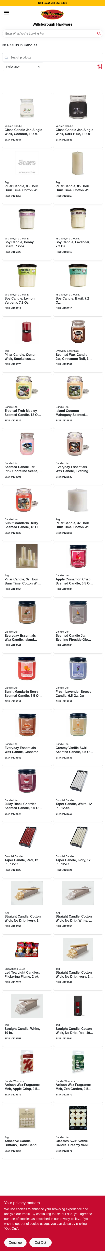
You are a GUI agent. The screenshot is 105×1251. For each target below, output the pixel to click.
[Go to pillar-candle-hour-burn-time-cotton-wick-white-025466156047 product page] (27, 176)
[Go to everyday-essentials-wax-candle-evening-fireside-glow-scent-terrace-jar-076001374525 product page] (78, 457)
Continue (15, 1242)
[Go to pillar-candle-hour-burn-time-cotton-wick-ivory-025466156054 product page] (78, 176)
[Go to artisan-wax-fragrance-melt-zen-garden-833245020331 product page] (78, 1075)
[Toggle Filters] (100, 66)
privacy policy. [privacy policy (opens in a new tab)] (70, 1219)
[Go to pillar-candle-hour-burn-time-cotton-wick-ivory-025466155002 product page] (27, 569)
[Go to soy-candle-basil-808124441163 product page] (78, 289)
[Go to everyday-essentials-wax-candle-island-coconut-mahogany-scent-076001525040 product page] (27, 626)
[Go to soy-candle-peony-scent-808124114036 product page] (27, 233)
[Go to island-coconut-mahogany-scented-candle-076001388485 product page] (78, 401)
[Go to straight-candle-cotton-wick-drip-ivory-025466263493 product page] (27, 907)
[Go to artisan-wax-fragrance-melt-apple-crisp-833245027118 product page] (27, 1075)
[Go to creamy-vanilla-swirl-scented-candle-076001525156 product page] (78, 738)
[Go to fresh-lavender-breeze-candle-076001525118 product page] (78, 682)
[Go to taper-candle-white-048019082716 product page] (78, 794)
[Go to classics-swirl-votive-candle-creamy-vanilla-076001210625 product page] (78, 1131)
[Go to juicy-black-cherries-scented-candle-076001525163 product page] (27, 794)
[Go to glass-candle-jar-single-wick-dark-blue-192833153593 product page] (78, 120)
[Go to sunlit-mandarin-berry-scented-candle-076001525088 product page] (27, 682)
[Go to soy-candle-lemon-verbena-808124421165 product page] (27, 289)
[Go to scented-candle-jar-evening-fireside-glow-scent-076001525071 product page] (78, 626)
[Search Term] (52, 33)
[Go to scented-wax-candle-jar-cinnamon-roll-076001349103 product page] (78, 345)
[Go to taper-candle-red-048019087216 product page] (27, 850)
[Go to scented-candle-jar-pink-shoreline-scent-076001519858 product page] (27, 457)
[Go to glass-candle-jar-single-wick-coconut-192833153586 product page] (27, 120)
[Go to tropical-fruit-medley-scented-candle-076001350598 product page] (27, 401)
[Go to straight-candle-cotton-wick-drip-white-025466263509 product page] (78, 907)
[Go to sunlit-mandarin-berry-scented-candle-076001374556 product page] (27, 513)
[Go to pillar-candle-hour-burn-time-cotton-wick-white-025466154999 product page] (78, 513)
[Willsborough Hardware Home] (52, 14)
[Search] (99, 33)
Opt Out (40, 1242)
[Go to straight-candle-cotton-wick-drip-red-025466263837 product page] (78, 1019)
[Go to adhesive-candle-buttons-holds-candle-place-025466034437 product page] (27, 1131)
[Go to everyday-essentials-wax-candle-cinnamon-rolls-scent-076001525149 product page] (27, 738)
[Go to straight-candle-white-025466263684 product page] (27, 1019)
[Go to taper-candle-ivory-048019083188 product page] (78, 850)
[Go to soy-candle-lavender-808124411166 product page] (78, 233)
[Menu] (6, 12)
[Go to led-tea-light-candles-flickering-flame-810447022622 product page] (27, 963)
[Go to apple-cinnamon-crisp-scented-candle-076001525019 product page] (78, 569)
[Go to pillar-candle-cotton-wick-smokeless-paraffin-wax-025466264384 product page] (27, 345)
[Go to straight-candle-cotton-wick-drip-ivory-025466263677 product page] (78, 963)
